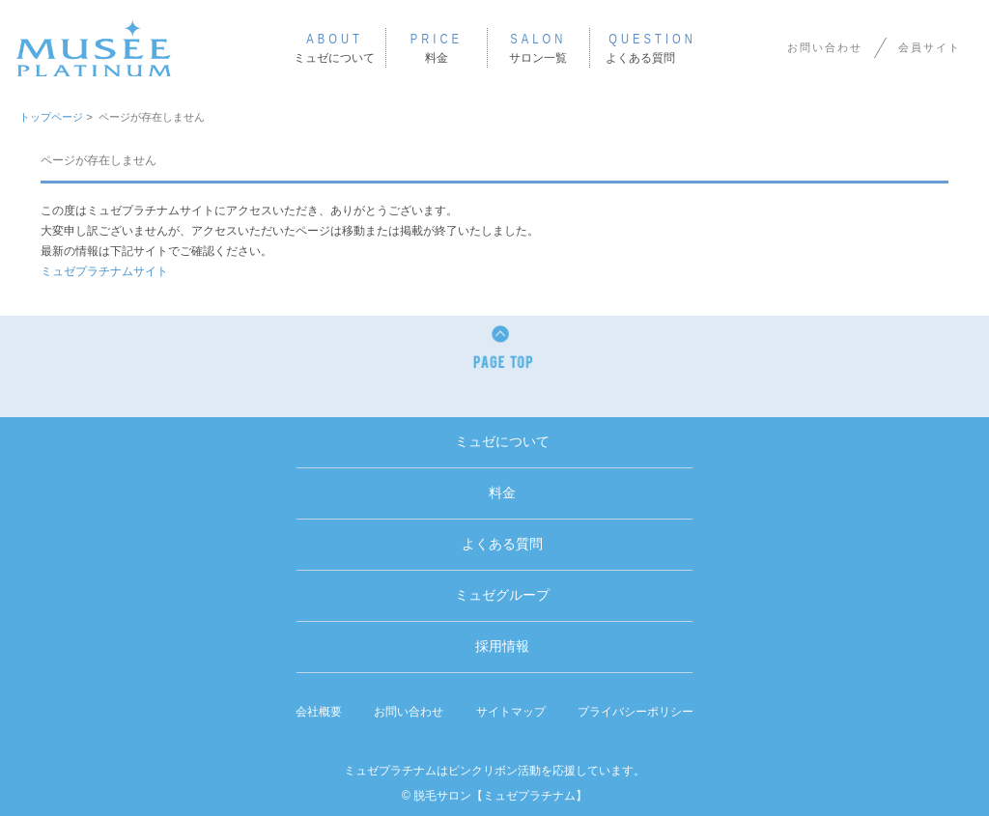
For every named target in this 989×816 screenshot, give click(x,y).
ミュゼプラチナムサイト (104, 271)
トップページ (51, 117)
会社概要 (319, 711)
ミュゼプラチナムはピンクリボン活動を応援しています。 (494, 770)
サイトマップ (511, 711)
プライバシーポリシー (635, 711)
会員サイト (929, 47)
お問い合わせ (824, 47)
